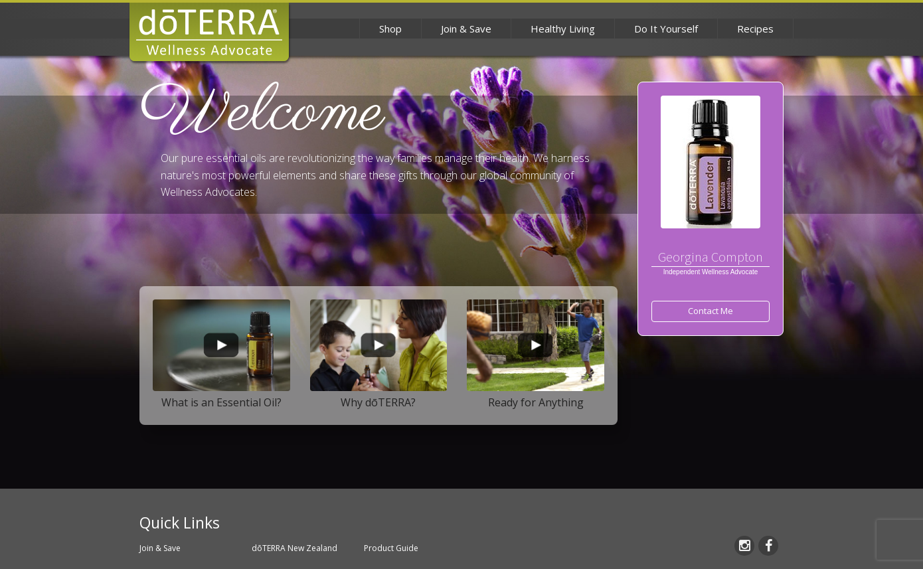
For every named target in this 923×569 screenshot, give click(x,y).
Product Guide (391, 548)
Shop (390, 28)
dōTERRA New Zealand (294, 548)
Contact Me (710, 311)
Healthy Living (563, 28)
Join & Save (466, 28)
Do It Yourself (666, 28)
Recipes (755, 28)
